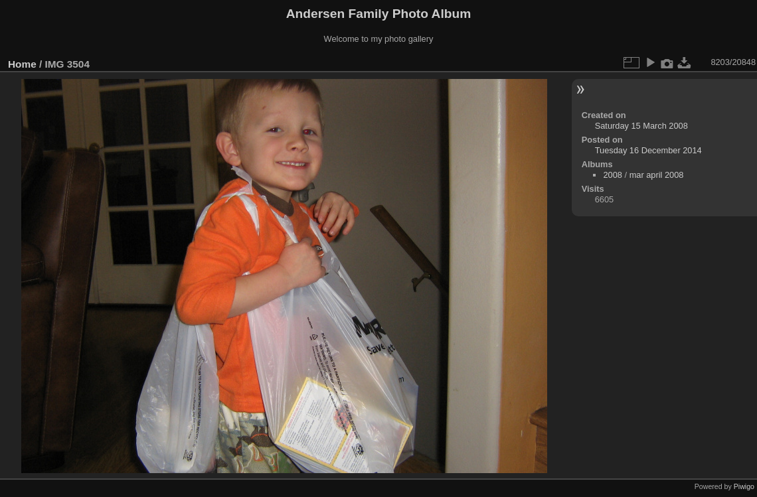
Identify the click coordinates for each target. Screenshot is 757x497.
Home (22, 64)
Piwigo (744, 486)
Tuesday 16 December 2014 (648, 150)
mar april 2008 (657, 175)
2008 (612, 175)
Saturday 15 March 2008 (641, 126)
